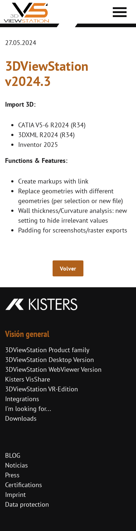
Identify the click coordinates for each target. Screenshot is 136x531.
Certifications (23, 485)
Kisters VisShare (27, 379)
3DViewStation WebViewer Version (53, 369)
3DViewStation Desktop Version (49, 359)
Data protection (27, 504)
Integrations (22, 399)
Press (12, 475)
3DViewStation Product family (47, 350)
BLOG (12, 455)
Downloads (21, 418)
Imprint (15, 494)
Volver (68, 268)
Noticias (16, 465)
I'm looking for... (28, 408)
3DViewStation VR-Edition (41, 389)
